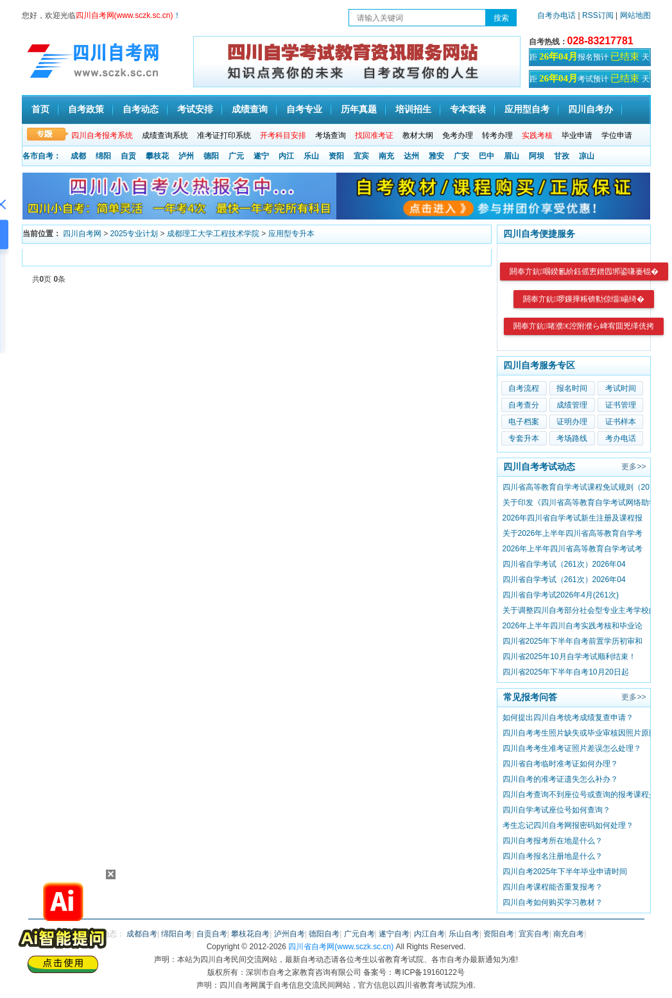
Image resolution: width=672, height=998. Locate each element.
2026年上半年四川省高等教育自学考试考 (573, 548)
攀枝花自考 (250, 933)
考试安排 (195, 109)
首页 (40, 109)
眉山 (511, 155)
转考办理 (497, 135)
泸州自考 (289, 933)
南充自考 (568, 933)
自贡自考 (211, 933)
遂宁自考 (394, 933)
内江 (286, 155)
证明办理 (571, 421)
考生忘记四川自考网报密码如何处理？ (568, 825)
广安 (461, 155)
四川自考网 (82, 233)
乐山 (311, 155)
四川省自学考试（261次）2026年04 (564, 564)
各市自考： (41, 155)
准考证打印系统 (224, 135)
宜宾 (361, 155)
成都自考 (141, 933)
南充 (386, 155)
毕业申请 (577, 135)
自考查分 (523, 404)
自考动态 (141, 109)
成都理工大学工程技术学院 (213, 233)
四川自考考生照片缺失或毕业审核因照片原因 (580, 732)
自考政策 (86, 109)
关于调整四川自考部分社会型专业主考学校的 (580, 610)
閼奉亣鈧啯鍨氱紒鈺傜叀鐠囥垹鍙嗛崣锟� (584, 271)
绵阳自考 (176, 933)
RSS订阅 (599, 15)
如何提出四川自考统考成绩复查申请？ (568, 717)
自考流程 (523, 388)
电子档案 (523, 421)
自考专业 (304, 109)
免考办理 (457, 135)
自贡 (128, 155)
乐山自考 (464, 933)
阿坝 (536, 155)
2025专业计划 (134, 233)
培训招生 (413, 109)
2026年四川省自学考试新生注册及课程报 (573, 517)
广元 (236, 155)
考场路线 (571, 438)
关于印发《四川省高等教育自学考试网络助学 (580, 502)
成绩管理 (571, 404)
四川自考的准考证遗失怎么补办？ (560, 779)
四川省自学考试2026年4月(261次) (561, 594)
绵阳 (103, 155)
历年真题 (359, 109)
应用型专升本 (291, 233)
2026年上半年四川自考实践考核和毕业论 (573, 625)
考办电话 (620, 438)
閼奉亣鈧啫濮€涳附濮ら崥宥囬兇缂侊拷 (583, 326)
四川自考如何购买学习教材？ (553, 902)
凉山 (586, 155)
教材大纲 (417, 135)
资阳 (336, 155)
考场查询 (330, 135)
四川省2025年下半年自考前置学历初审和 (573, 641)
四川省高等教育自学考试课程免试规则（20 (576, 487)
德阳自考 (324, 933)
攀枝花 (157, 155)
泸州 (186, 155)
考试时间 (620, 388)
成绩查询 (250, 109)
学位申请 (616, 135)
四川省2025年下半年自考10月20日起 (566, 671)
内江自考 (429, 933)
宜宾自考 (534, 933)
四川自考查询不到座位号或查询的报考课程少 (580, 794)
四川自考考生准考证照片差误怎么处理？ (572, 748)
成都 (78, 155)
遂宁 (261, 155)
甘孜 (561, 155)
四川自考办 (590, 109)
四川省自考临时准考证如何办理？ (560, 763)
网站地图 (635, 15)
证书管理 (620, 404)
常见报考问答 (530, 697)
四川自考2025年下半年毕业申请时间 (565, 871)
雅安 (436, 155)
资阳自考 (498, 933)
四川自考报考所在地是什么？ (553, 840)
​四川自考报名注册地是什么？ (553, 856)
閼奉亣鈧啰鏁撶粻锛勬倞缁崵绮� (583, 299)
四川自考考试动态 (539, 466)
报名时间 (571, 388)
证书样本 (620, 421)
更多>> (633, 466)
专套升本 (523, 438)
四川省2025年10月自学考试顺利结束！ (569, 656)
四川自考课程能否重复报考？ (553, 886)
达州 (411, 155)
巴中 (486, 155)
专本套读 (468, 109)
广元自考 (359, 933)
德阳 (211, 155)
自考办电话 (556, 15)
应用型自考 (526, 109)
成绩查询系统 (165, 135)
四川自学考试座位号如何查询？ (556, 809)
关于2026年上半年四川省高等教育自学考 (573, 533)
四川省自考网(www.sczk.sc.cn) (340, 946)
